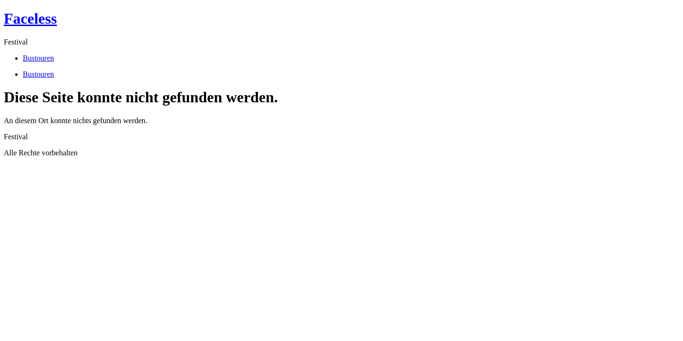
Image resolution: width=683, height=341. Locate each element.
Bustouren (38, 58)
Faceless (30, 18)
